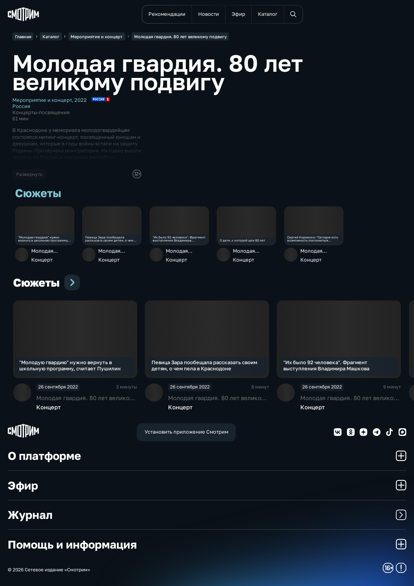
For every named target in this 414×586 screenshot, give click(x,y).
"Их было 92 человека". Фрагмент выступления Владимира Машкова (179, 239)
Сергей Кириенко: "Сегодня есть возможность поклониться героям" (312, 239)
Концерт (41, 260)
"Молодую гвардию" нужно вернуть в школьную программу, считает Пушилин (43, 239)
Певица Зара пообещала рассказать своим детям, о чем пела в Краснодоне (109, 239)
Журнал (207, 514)
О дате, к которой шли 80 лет (242, 240)
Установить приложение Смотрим (186, 432)
